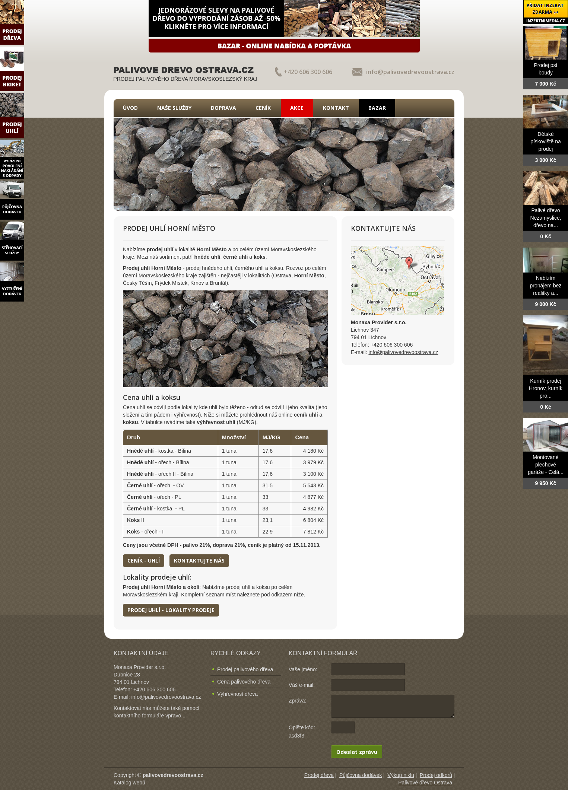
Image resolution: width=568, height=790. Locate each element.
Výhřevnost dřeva (237, 694)
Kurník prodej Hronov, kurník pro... (545, 388)
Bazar (377, 107)
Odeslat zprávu (356, 751)
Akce (297, 107)
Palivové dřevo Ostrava (425, 783)
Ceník (263, 107)
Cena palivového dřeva (243, 682)
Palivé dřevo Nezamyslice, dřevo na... (545, 217)
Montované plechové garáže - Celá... (546, 464)
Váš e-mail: (302, 685)
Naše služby (174, 107)
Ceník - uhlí (143, 560)
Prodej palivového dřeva (245, 669)
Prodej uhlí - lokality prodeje (171, 610)
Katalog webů (129, 783)
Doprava (223, 107)
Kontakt (336, 107)
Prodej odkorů (436, 775)
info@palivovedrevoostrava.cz (410, 72)
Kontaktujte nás (199, 560)
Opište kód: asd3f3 (302, 731)
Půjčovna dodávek (360, 775)
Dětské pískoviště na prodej (545, 141)
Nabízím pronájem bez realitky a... (546, 285)
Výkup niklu (400, 775)
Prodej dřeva (319, 775)
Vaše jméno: (303, 669)
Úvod (130, 107)
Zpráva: (297, 701)
